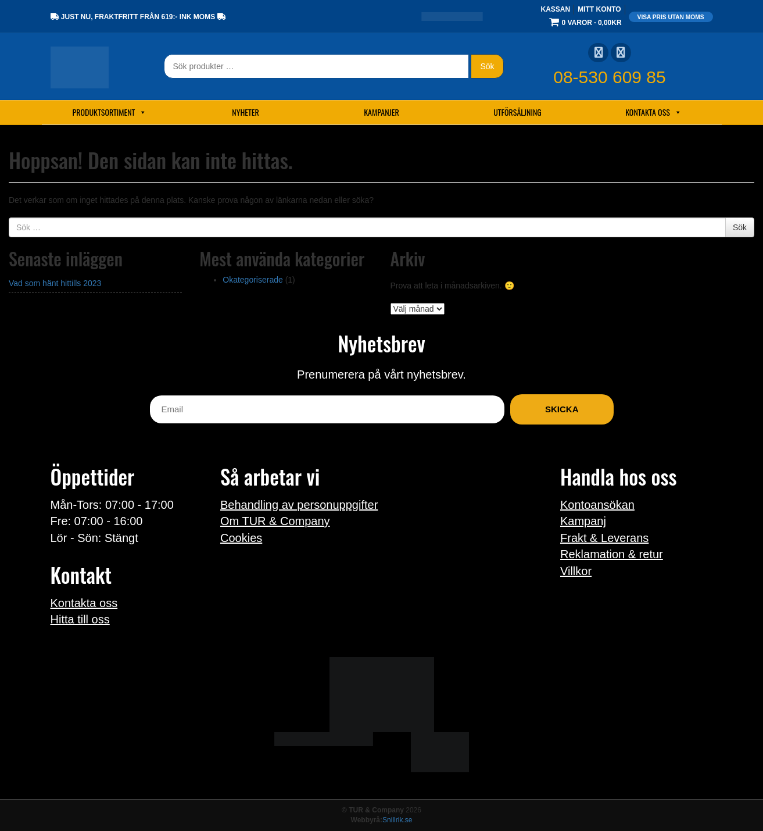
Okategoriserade (253, 279)
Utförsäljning (517, 112)
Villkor (576, 571)
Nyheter (245, 112)
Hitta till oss (80, 619)
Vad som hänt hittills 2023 (55, 283)
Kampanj (583, 521)
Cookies (241, 538)
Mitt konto (599, 9)
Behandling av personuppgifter (299, 504)
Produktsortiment (110, 112)
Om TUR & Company (275, 521)
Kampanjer (381, 112)
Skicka (562, 409)
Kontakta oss (653, 112)
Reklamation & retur (611, 554)
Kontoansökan (597, 504)
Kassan (555, 9)
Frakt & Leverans (604, 538)
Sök (487, 66)
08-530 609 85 (609, 77)
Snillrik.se (397, 820)
